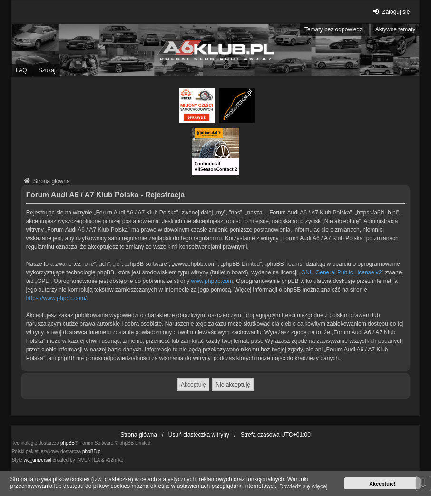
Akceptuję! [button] (382, 483)
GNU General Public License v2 (341, 272)
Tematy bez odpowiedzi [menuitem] (334, 29)
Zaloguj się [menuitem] (390, 11)
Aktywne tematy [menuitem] (395, 29)
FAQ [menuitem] (21, 70)
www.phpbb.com (212, 281)
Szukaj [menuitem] (47, 70)
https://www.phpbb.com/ (56, 298)
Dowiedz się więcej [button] (303, 486)
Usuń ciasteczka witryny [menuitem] (198, 434)
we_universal (37, 460)
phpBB (67, 443)
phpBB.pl (92, 451)
